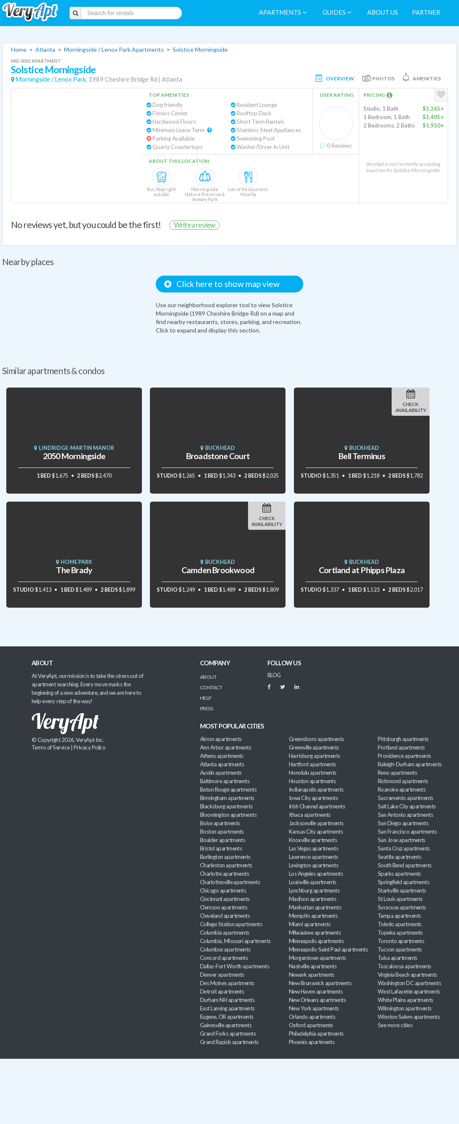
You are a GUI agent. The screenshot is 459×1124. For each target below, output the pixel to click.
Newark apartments (311, 974)
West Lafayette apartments (409, 991)
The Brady (74, 570)
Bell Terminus (362, 456)
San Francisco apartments (407, 831)
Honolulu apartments (312, 772)
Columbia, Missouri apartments (235, 941)
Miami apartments (309, 924)
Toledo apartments (400, 924)
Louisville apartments (312, 882)
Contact (211, 687)
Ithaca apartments (310, 814)
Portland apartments (401, 747)
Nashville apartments (312, 966)
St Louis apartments (400, 898)
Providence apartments (404, 755)
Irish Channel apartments (317, 806)
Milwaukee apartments (315, 932)
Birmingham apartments (227, 798)
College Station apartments (231, 924)
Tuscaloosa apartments (404, 966)
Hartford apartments (312, 764)
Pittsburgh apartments (403, 739)
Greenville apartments (314, 747)
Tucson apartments (400, 949)
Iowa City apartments (313, 798)
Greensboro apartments (316, 739)
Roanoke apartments (401, 789)
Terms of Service (50, 747)
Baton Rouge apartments (228, 789)
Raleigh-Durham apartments (410, 764)
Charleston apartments (226, 865)
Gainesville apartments (225, 1025)
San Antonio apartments (405, 814)
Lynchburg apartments (314, 890)
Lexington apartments (313, 865)
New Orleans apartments (317, 999)
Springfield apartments (403, 882)
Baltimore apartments (224, 781)
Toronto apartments (401, 941)
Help (205, 698)
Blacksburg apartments (226, 806)
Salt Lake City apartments (407, 806)
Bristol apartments (221, 848)
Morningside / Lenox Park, (51, 79)
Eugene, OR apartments (227, 1016)
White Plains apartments (405, 999)
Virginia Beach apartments (407, 974)
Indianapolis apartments (316, 789)
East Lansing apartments (227, 1008)
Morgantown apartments (317, 957)
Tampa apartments (399, 915)
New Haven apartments (315, 991)
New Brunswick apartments (320, 983)
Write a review (194, 225)
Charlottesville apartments (230, 882)
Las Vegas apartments (313, 848)
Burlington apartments (225, 856)
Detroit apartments (222, 991)
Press (206, 708)
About (208, 677)
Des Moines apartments (227, 983)
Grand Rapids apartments (229, 1042)
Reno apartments (397, 772)
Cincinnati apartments (225, 898)
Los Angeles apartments (316, 873)
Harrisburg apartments (314, 755)
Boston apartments (222, 831)
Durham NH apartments (227, 999)
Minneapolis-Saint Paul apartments (328, 949)
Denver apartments (222, 974)
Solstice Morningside (200, 49)
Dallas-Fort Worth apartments (234, 966)
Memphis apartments (313, 915)
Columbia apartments (224, 932)
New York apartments (314, 1008)
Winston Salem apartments (409, 1016)
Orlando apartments (312, 1016)
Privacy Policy (90, 747)
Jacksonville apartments (316, 823)
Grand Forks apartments (228, 1033)
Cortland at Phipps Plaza (362, 570)
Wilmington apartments (405, 1008)
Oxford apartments (311, 1025)
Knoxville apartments (313, 840)
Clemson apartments (223, 907)
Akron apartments (220, 739)
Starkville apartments (402, 890)
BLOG (274, 675)
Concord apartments (224, 957)
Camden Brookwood (217, 570)
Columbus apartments (225, 949)
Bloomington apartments (228, 814)
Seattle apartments (399, 856)
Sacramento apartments (405, 798)
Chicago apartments (223, 890)
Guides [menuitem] (337, 12)
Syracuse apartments (402, 907)
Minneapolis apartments (316, 941)
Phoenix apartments (311, 1042)
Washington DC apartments (409, 983)
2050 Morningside (74, 456)
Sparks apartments (399, 873)
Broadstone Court (218, 456)
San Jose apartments (401, 840)
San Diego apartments (403, 823)
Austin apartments (221, 772)
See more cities (395, 1025)
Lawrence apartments (313, 856)
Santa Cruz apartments (404, 848)
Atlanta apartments (222, 764)
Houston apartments (312, 781)
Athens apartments (221, 755)
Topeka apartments (400, 932)
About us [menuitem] (382, 12)
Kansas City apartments (316, 831)
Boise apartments (220, 823)
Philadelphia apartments (316, 1033)
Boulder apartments (222, 840)
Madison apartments (312, 898)
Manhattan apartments (315, 907)
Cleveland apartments (225, 915)
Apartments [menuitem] (283, 12)
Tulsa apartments (397, 957)
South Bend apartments (405, 865)
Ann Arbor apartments (225, 747)
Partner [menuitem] (426, 12)
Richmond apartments (403, 781)
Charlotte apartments (224, 873)
